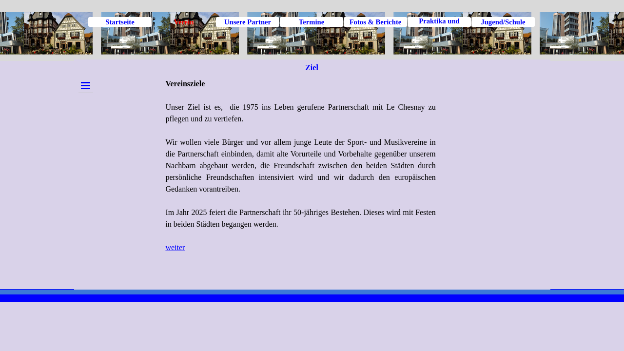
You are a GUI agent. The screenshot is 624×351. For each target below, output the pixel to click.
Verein (184, 22)
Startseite (119, 22)
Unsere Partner (247, 22)
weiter (175, 247)
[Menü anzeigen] (85, 85)
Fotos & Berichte (376, 22)
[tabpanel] (300, 181)
